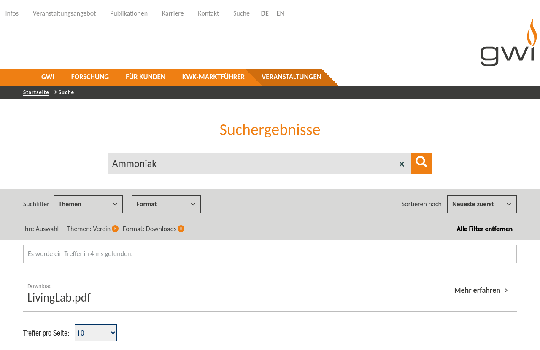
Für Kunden (145, 77)
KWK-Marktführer (213, 77)
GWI (47, 77)
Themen (88, 204)
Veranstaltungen (291, 77)
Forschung (90, 77)
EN (280, 13)
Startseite (36, 92)
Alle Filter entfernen (485, 229)
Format (166, 204)
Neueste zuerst (481, 204)
